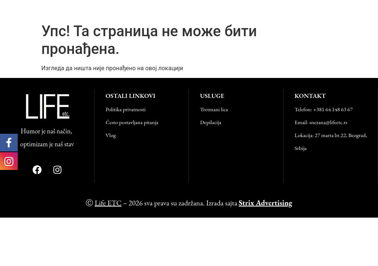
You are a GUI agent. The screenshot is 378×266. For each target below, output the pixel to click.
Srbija (301, 147)
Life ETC (22, 9)
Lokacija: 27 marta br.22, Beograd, (331, 135)
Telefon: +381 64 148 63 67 (324, 109)
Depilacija (210, 122)
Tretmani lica (214, 109)
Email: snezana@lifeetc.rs (321, 122)
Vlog (111, 135)
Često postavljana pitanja (132, 122)
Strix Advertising (265, 203)
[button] (368, 10)
